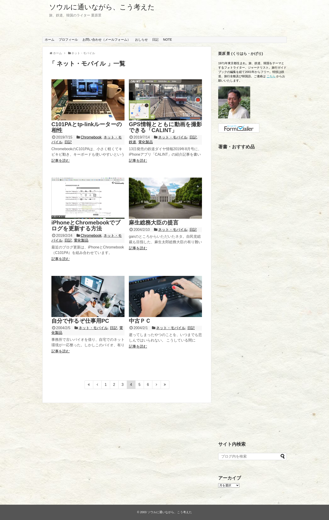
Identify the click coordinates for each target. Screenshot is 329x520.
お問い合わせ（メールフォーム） (106, 39)
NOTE (167, 39)
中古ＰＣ (140, 321)
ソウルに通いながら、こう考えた (102, 7)
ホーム (49, 39)
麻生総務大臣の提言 (153, 222)
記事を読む (60, 161)
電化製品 (145, 142)
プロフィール (68, 39)
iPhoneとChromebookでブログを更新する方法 (86, 225)
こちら (271, 76)
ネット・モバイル (172, 137)
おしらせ (141, 39)
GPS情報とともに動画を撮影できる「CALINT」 (165, 127)
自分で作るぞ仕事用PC (80, 321)
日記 (155, 39)
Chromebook (91, 137)
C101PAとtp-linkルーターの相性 (86, 127)
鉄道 (132, 142)
